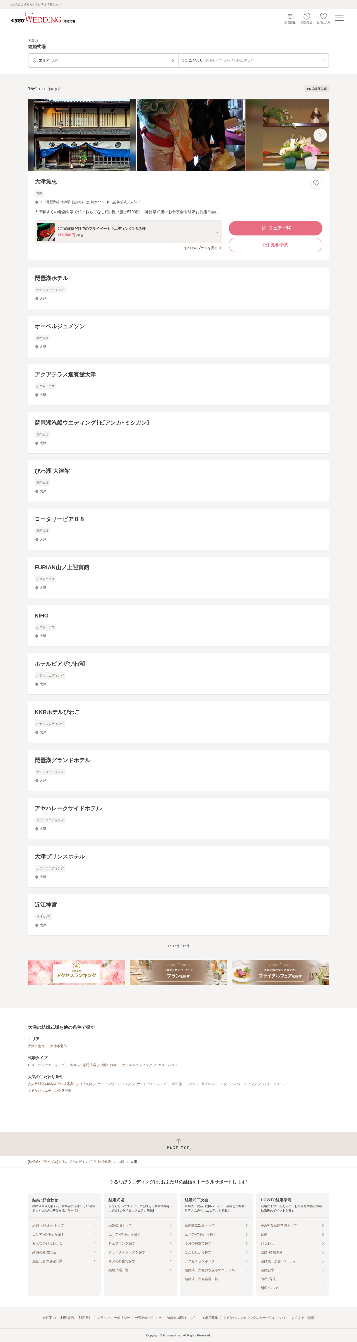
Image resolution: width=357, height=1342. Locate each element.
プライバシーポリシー (113, 1318)
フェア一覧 (275, 228)
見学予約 (275, 245)
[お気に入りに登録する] (316, 183)
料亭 (73, 1065)
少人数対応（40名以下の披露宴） (51, 1084)
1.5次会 (86, 1084)
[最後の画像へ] (320, 135)
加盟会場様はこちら (182, 1318)
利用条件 (85, 1318)
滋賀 (120, 1162)
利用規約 (67, 1318)
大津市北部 (58, 1046)
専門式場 (89, 1065)
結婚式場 (104, 1162)
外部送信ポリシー (148, 1318)
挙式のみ (208, 1084)
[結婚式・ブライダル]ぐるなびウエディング (60, 1162)
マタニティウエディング (238, 1084)
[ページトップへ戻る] (178, 1144)
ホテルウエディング (137, 1065)
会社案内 (49, 1318)
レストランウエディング (46, 1065)
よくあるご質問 (303, 1318)
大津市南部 (36, 1046)
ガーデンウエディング (114, 1084)
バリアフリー (273, 1084)
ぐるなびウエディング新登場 (49, 1091)
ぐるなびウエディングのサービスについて (254, 1318)
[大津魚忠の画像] (178, 135)
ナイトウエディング (152, 1084)
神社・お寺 (109, 1065)
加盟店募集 (209, 1318)
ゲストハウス (168, 1065)
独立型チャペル (184, 1084)
